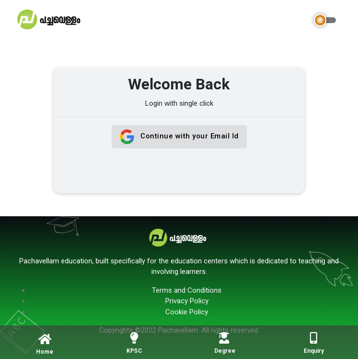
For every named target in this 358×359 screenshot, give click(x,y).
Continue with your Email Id (179, 136)
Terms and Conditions (187, 290)
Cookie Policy (186, 312)
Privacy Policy (187, 301)
